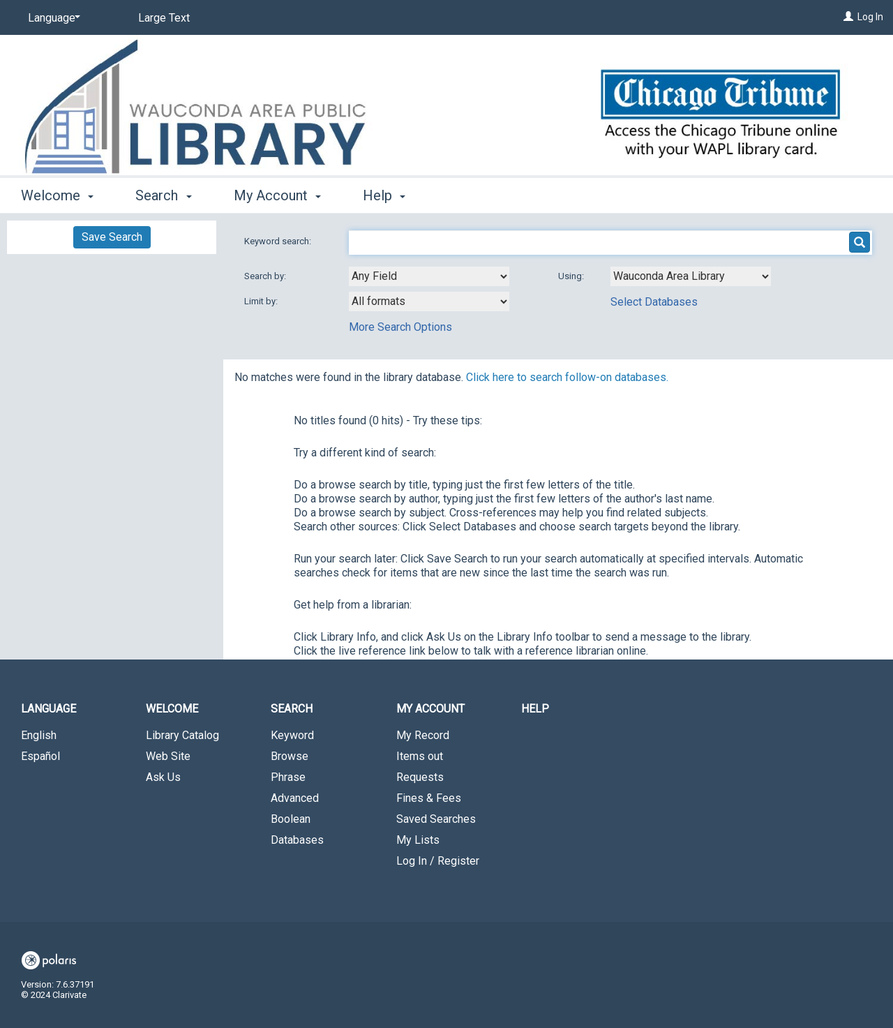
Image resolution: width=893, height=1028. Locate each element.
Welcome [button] (57, 195)
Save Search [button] (112, 237)
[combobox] (429, 276)
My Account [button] (277, 195)
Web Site (168, 756)
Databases (297, 840)
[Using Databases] (690, 276)
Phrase (288, 777)
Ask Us (163, 777)
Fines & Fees (428, 798)
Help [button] (384, 195)
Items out (419, 756)
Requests (420, 777)
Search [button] (163, 195)
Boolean (290, 819)
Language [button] (48, 708)
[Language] (51, 18)
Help (535, 708)
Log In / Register (437, 860)
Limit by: (262, 301)
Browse (289, 756)
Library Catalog (182, 735)
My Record (422, 735)
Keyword (292, 735)
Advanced (295, 798)
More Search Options (400, 327)
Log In (870, 16)
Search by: (266, 276)
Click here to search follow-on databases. (567, 377)
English (39, 735)
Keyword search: (278, 241)
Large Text (164, 17)
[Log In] (848, 16)
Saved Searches (436, 819)
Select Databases (654, 301)
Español (40, 756)
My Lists (418, 840)
